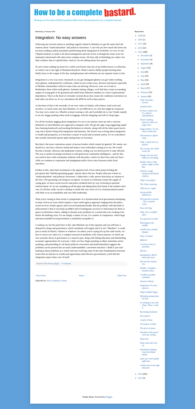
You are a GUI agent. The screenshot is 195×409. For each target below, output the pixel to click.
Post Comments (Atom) (57, 281)
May (142, 80)
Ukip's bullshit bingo (148, 292)
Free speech (145, 316)
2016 (140, 48)
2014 (140, 374)
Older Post (121, 275)
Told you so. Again (148, 188)
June (142, 76)
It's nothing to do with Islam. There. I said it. (149, 305)
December (145, 55)
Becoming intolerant (148, 312)
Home (81, 275)
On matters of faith (148, 324)
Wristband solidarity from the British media (148, 352)
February (144, 92)
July (142, 72)
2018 (140, 40)
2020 (140, 35)
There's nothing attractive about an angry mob (148, 122)
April (142, 84)
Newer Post (41, 275)
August (143, 68)
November (145, 59)
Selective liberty (147, 281)
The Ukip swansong (148, 184)
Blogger (108, 397)
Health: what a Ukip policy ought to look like (149, 164)
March (143, 88)
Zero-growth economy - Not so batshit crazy (149, 201)
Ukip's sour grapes (147, 180)
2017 (140, 44)
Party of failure (146, 236)
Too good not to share (149, 219)
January (144, 96)
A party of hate (146, 320)
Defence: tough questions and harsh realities (149, 173)
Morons (143, 251)
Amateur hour (146, 106)
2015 (140, 52)
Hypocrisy (144, 339)
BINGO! (143, 240)
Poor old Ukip (146, 208)
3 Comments (66, 263)
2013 (140, 378)
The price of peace (148, 328)
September (145, 64)
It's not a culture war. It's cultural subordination (148, 113)
